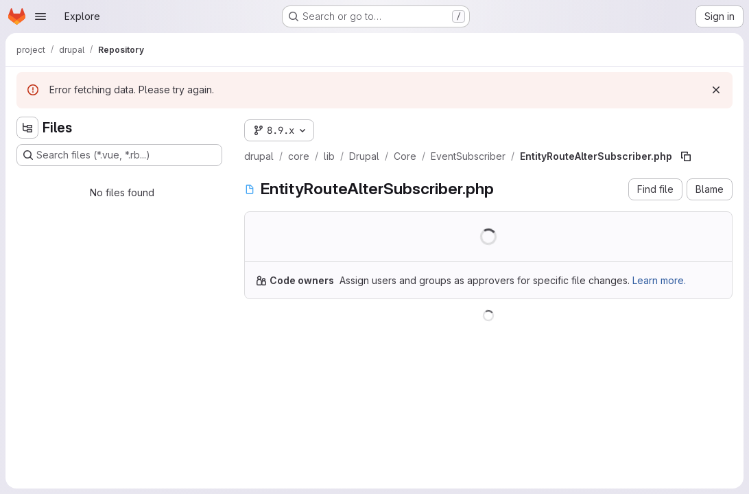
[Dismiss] (716, 90)
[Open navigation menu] (40, 16)
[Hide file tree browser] (27, 128)
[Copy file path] (686, 156)
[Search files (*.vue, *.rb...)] (119, 155)
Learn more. (659, 280)
